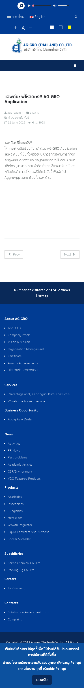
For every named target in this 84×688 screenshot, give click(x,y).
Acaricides (15, 497)
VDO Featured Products (24, 479)
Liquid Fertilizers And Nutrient (28, 532)
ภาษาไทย (16, 16)
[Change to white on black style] (52, 28)
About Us (14, 328)
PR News (14, 450)
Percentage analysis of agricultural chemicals (38, 394)
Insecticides (16, 504)
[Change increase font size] (15, 28)
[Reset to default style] (60, 28)
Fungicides (15, 511)
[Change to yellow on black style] (69, 28)
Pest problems (17, 457)
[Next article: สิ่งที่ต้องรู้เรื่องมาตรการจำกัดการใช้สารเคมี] (70, 254)
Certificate (15, 356)
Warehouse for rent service (26, 401)
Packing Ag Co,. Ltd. (21, 570)
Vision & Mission (19, 342)
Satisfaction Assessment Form (28, 612)
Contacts (11, 603)
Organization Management (26, 349)
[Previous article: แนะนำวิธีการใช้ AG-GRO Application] (13, 254)
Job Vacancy (16, 588)
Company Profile (19, 335)
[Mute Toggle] (55, 5)
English (37, 16)
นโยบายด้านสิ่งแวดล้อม (23, 370)
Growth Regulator (20, 525)
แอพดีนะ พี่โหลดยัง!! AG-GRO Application (32, 99)
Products (11, 487)
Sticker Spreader (19, 539)
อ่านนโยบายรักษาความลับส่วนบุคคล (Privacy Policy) (42, 663)
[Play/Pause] (29, 5)
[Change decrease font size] (30, 28)
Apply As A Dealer (20, 419)
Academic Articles (20, 464)
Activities (14, 443)
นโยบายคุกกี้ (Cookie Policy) (45, 669)
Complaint (15, 619)
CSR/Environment (20, 471)
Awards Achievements (23, 363)
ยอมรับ (42, 680)
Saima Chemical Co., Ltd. (24, 563)
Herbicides (15, 518)
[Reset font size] (23, 28)
